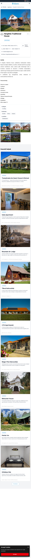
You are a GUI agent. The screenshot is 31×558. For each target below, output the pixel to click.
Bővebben (15, 483)
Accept (15, 554)
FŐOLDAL (4, 7)
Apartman (10, 7)
